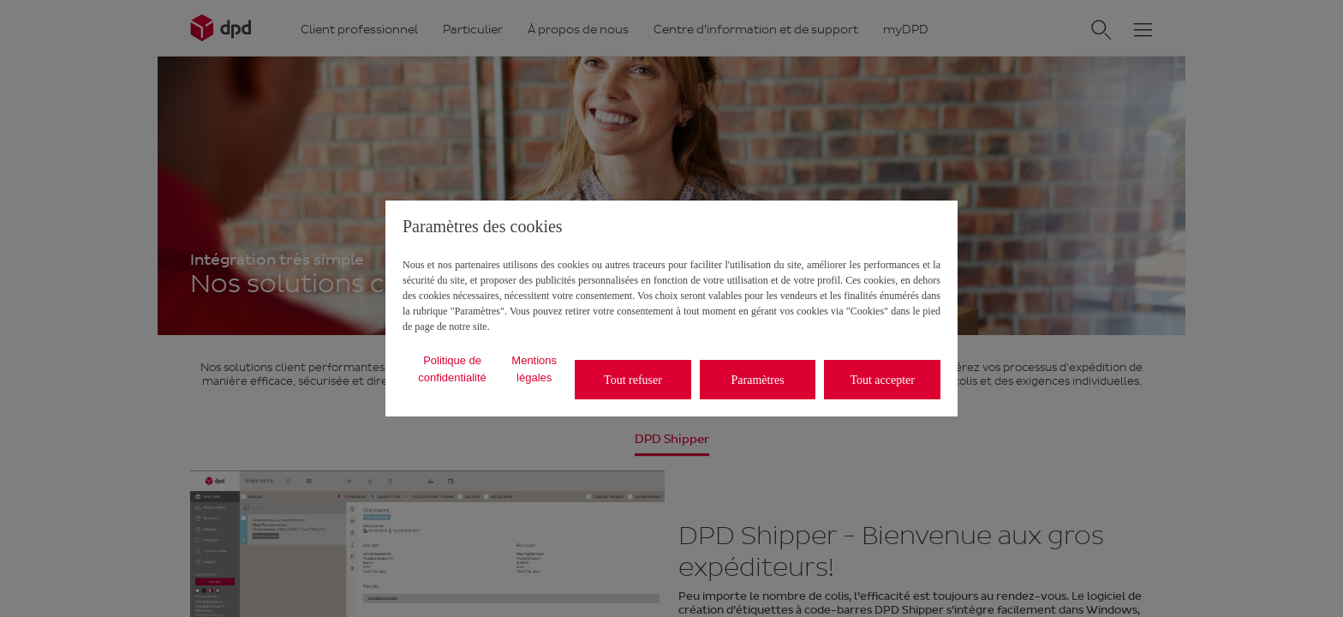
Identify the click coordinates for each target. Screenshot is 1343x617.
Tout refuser (633, 380)
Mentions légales (534, 369)
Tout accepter (882, 380)
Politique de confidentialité (452, 369)
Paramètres (758, 380)
